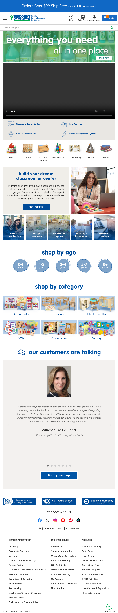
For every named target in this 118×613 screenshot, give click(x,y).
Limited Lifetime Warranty (22, 560)
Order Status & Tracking (63, 556)
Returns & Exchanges (62, 560)
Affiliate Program (91, 569)
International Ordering (62, 569)
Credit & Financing (60, 574)
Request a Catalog (91, 546)
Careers (13, 556)
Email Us (74, 528)
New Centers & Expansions (95, 588)
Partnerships (15, 583)
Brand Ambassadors (92, 574)
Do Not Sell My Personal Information (27, 569)
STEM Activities (90, 579)
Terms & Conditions (19, 574)
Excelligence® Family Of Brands (25, 593)
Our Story (13, 546)
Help (71, 18)
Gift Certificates (59, 565)
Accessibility (15, 588)
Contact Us (56, 546)
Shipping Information (61, 551)
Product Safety (16, 597)
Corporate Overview (19, 551)
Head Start (88, 556)
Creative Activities (91, 583)
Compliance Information (21, 579)
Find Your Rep (58, 588)
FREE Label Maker (91, 593)
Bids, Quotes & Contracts (64, 583)
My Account (57, 579)
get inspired (36, 206)
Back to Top (109, 608)
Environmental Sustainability (23, 602)
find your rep (59, 475)
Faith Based (88, 551)
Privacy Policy (16, 565)
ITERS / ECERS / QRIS (93, 560)
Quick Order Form (91, 565)
